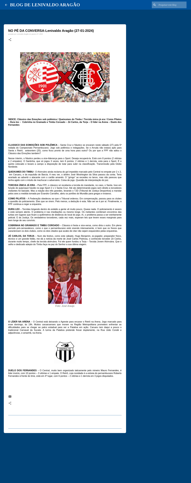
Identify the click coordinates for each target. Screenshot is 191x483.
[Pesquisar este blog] (172, 5)
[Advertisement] (65, 456)
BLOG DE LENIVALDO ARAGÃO (45, 4)
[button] (10, 40)
